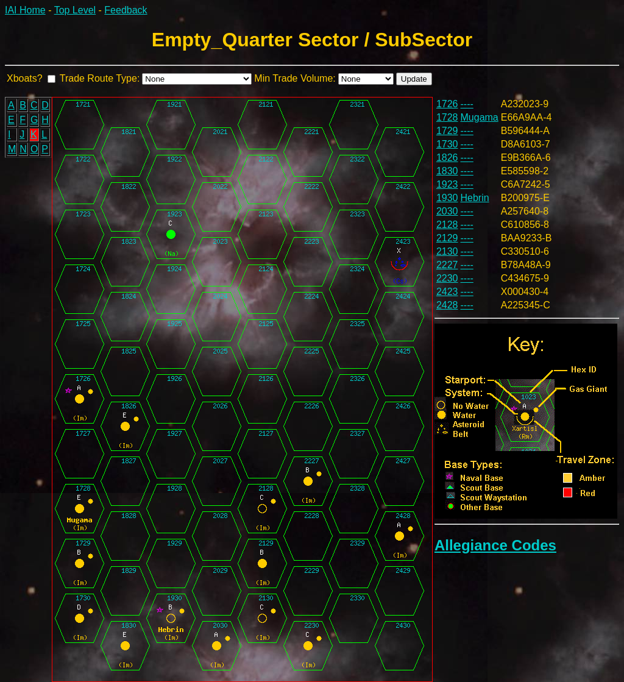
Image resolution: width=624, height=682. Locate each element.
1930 (447, 198)
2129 (447, 238)
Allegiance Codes (495, 545)
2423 (447, 291)
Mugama (479, 117)
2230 (447, 278)
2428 (447, 305)
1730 (447, 144)
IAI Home (25, 10)
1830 (447, 171)
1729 (447, 131)
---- (467, 104)
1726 (447, 104)
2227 (447, 265)
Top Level (75, 10)
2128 (447, 224)
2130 (447, 251)
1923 (447, 184)
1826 (447, 157)
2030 (447, 211)
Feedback (125, 10)
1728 (447, 117)
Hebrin (475, 198)
